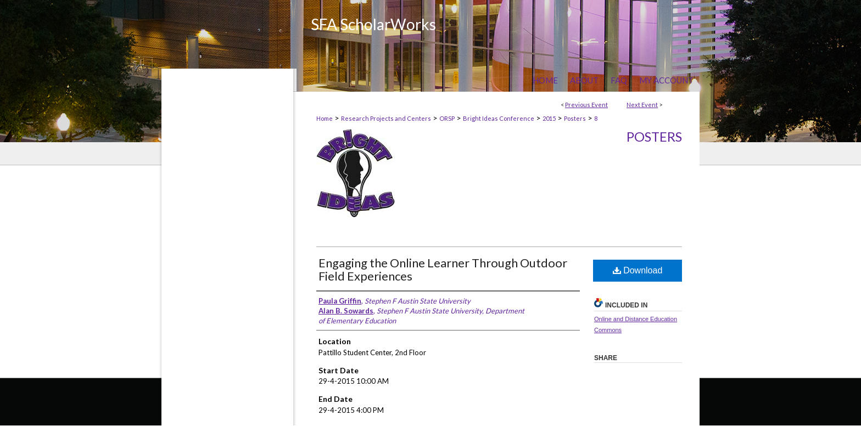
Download (638, 270)
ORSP (447, 118)
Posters (575, 118)
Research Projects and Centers (386, 118)
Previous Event (586, 104)
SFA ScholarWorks (373, 24)
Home (324, 118)
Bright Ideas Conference (498, 118)
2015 (549, 118)
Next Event (642, 104)
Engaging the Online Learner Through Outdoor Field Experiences (442, 269)
